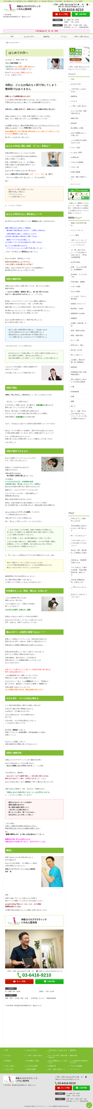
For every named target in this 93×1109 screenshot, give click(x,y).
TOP (11, 36)
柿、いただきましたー (79, 535)
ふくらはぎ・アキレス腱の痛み (79, 298)
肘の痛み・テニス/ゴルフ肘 (79, 276)
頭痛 (72, 396)
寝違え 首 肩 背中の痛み (78, 224)
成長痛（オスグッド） (79, 304)
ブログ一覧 (75, 167)
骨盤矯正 (74, 318)
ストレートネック (77, 230)
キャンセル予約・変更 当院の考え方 (79, 112)
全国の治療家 (75, 172)
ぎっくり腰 (75, 340)
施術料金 (46, 36)
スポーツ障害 (75, 286)
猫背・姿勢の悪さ (77, 335)
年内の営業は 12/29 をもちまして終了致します (79, 528)
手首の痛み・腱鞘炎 (78, 282)
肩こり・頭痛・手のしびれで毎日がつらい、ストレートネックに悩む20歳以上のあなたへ (79, 414)
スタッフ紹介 (75, 147)
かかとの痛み (75, 291)
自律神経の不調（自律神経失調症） (79, 373)
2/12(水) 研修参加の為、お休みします (78, 581)
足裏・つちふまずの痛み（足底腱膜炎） (79, 268)
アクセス (64, 36)
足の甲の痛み (75, 262)
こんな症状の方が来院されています (79, 141)
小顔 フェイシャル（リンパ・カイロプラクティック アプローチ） (79, 242)
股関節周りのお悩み (78, 313)
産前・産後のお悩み (78, 330)
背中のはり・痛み (77, 345)
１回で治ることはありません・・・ (79, 90)
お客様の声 (75, 157)
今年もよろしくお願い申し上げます (79, 520)
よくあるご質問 (76, 152)
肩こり (73, 406)
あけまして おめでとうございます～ (79, 596)
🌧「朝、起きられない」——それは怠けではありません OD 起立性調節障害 (79, 253)
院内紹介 (74, 123)
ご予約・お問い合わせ (81, 36)
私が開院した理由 (77, 128)
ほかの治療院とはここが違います (79, 134)
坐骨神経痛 (75, 391)
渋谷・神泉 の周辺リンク (79, 178)
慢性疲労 (74, 367)
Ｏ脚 (72, 387)
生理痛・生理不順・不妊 (79, 324)
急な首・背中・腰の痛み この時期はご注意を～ (79, 552)
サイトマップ (75, 184)
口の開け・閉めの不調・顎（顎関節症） (78, 361)
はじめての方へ (29, 36)
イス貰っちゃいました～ (79, 588)
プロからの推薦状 (77, 162)
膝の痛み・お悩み (77, 308)
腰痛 (72, 401)
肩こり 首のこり (76, 355)
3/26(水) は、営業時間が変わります (78, 561)
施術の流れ (75, 118)
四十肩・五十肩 (76, 350)
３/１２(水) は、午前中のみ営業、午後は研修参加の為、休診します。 (79, 571)
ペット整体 (75, 235)
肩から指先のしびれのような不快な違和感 (79, 381)
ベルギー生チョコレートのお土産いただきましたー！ (79, 543)
